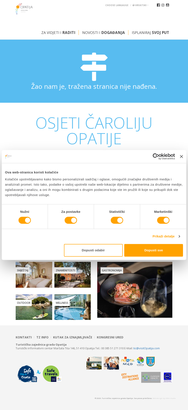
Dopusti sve (153, 250)
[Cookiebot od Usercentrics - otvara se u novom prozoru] (156, 156)
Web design (158, 398)
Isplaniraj (150, 32)
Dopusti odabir (93, 250)
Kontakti (24, 337)
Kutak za (72, 337)
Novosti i (103, 32)
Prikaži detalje (164, 236)
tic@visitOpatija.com (146, 348)
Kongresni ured (110, 337)
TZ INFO (42, 337)
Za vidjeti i (58, 32)
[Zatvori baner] (181, 156)
